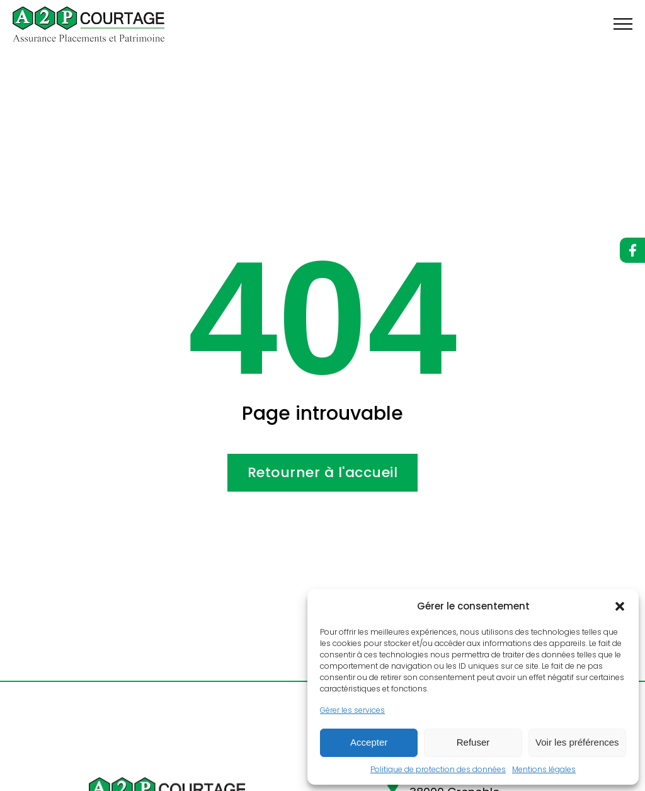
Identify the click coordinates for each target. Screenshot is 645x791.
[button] (620, 606)
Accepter (368, 742)
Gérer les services (352, 710)
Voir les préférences (577, 742)
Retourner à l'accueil (323, 472)
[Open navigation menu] (622, 23)
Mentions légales (544, 769)
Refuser (473, 742)
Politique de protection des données (438, 769)
